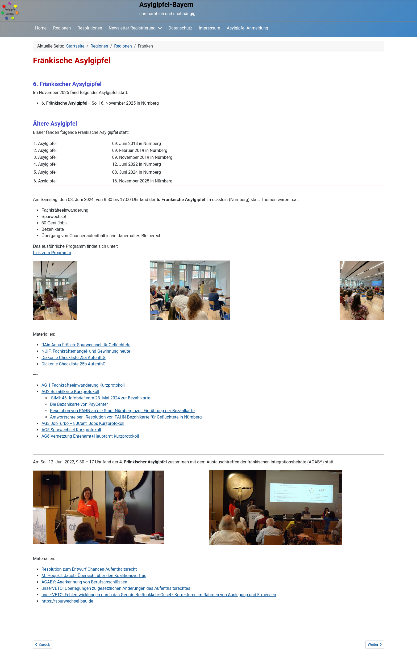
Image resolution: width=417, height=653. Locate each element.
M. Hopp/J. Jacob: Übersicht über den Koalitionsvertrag (94, 575)
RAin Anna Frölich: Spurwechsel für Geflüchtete (85, 344)
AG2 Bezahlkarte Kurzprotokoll (70, 391)
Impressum (209, 28)
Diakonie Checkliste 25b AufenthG (73, 363)
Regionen (62, 28)
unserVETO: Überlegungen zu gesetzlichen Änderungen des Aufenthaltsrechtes (115, 588)
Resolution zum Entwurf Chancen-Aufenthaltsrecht (89, 569)
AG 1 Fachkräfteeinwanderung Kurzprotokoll (83, 385)
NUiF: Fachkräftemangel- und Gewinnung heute (85, 351)
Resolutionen (89, 28)
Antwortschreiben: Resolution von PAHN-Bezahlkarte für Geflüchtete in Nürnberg (126, 417)
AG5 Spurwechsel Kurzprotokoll (71, 429)
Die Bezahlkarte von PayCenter (79, 404)
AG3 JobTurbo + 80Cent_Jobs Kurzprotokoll (82, 423)
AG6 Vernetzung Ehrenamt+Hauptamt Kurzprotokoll (90, 436)
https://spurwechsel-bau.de (67, 601)
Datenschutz (180, 28)
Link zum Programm (52, 252)
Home (41, 28)
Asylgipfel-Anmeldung (247, 28)
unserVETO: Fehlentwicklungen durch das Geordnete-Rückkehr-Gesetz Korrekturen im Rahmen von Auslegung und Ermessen (158, 594)
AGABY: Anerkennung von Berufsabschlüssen (84, 581)
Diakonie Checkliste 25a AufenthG (73, 357)
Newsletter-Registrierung (132, 28)
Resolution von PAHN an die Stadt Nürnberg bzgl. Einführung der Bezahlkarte (122, 410)
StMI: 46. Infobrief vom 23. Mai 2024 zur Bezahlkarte (100, 397)
